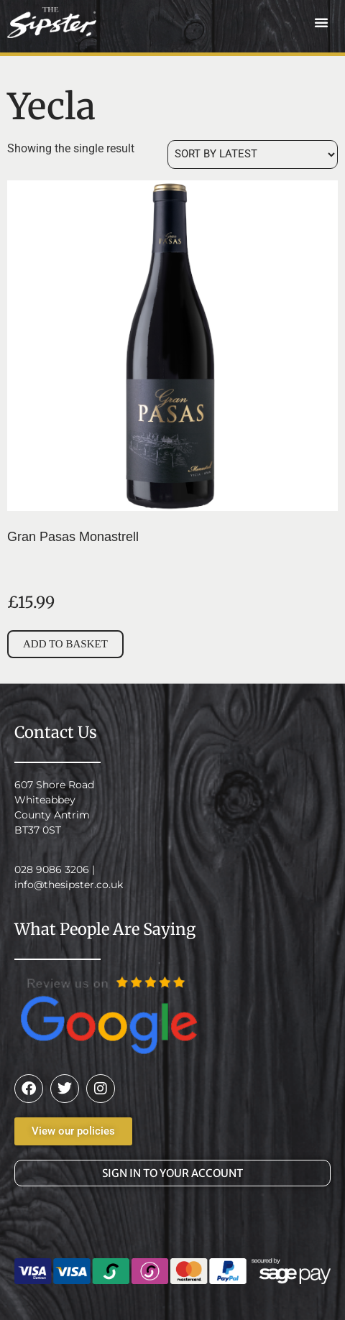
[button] (321, 22)
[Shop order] (252, 154)
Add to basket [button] (65, 644)
